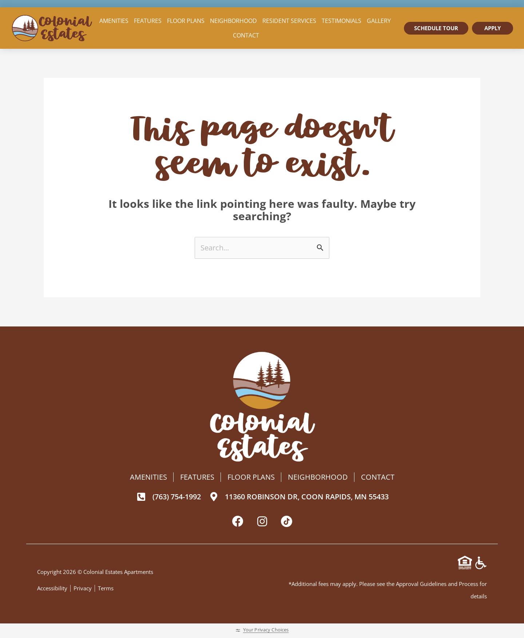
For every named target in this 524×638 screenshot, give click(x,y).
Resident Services (289, 21)
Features (148, 21)
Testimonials (341, 21)
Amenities (113, 21)
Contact (246, 35)
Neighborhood (233, 21)
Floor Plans (186, 21)
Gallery (379, 21)
